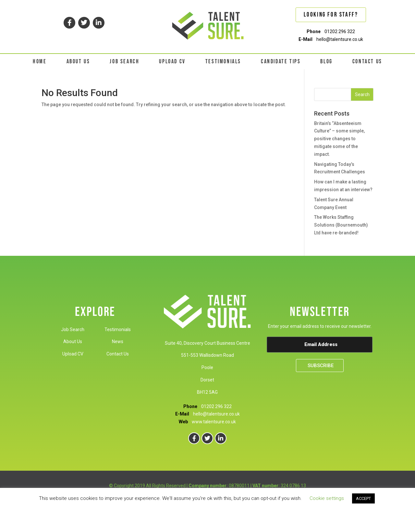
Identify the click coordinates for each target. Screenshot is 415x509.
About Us (72, 341)
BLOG (326, 61)
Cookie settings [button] (327, 498)
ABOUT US (78, 61)
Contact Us (117, 353)
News (117, 341)
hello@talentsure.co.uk (339, 39)
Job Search (72, 329)
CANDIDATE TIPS (280, 61)
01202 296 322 (339, 31)
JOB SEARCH (124, 61)
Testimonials (117, 329)
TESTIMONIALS (223, 61)
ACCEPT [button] (363, 498)
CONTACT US (367, 61)
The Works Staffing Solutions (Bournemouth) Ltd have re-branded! (341, 225)
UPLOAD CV (172, 61)
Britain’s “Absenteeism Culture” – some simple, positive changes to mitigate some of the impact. (339, 139)
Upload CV (72, 353)
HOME (39, 61)
